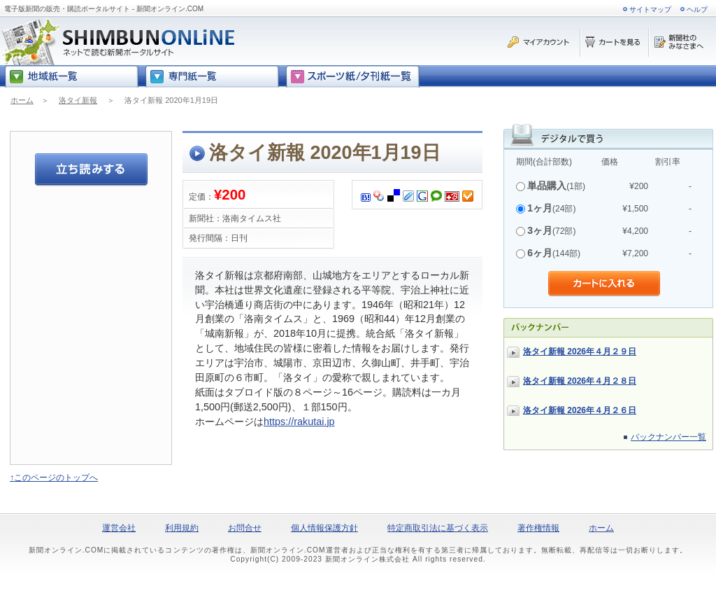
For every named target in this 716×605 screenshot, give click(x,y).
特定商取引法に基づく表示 (437, 528)
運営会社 (119, 528)
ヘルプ (697, 9)
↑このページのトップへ (54, 477)
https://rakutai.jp (299, 421)
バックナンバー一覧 (668, 437)
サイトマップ (650, 9)
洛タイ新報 (78, 100)
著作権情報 (538, 528)
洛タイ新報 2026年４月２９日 (579, 351)
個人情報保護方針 (324, 528)
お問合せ (245, 528)
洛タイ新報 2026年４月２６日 (579, 410)
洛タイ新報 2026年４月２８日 (579, 381)
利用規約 (182, 528)
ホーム (22, 100)
